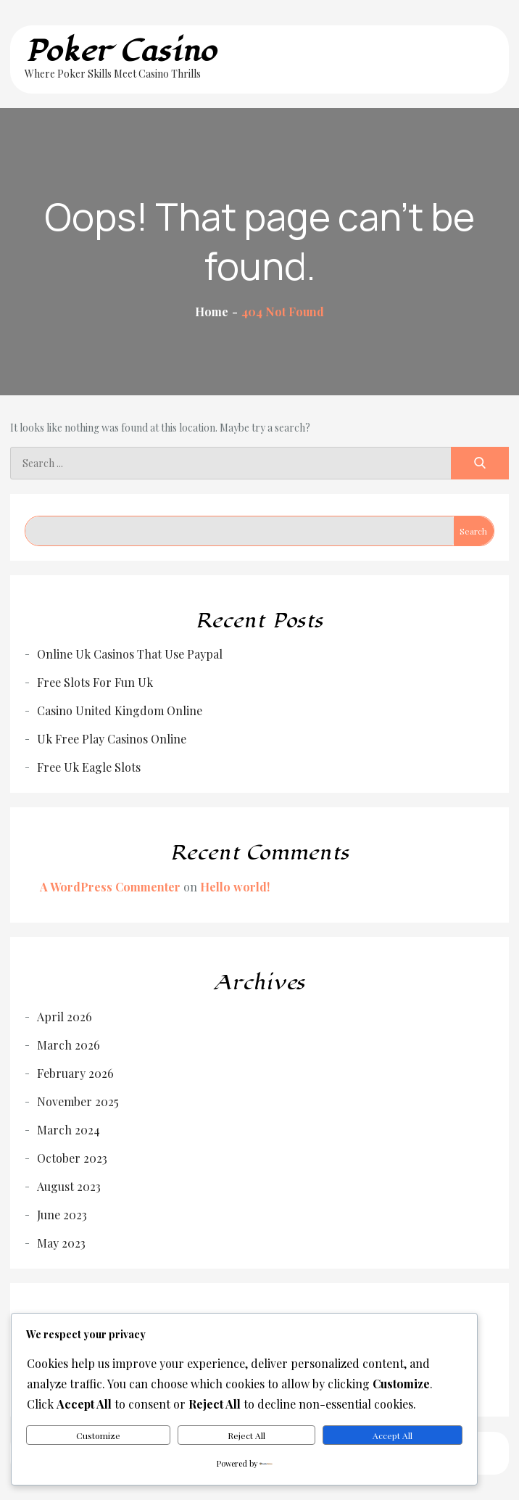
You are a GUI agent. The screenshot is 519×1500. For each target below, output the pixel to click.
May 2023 (61, 1242)
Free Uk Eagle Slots (89, 767)
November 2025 (78, 1101)
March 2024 (68, 1129)
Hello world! (235, 886)
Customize (98, 1435)
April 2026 (64, 1016)
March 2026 (68, 1044)
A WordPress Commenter (110, 886)
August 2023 (69, 1186)
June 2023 (62, 1214)
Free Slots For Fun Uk (95, 682)
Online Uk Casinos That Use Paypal (130, 654)
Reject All (246, 1435)
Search (473, 531)
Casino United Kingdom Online (119, 710)
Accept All (392, 1435)
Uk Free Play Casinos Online (111, 738)
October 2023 (72, 1158)
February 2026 (75, 1073)
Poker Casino (121, 51)
